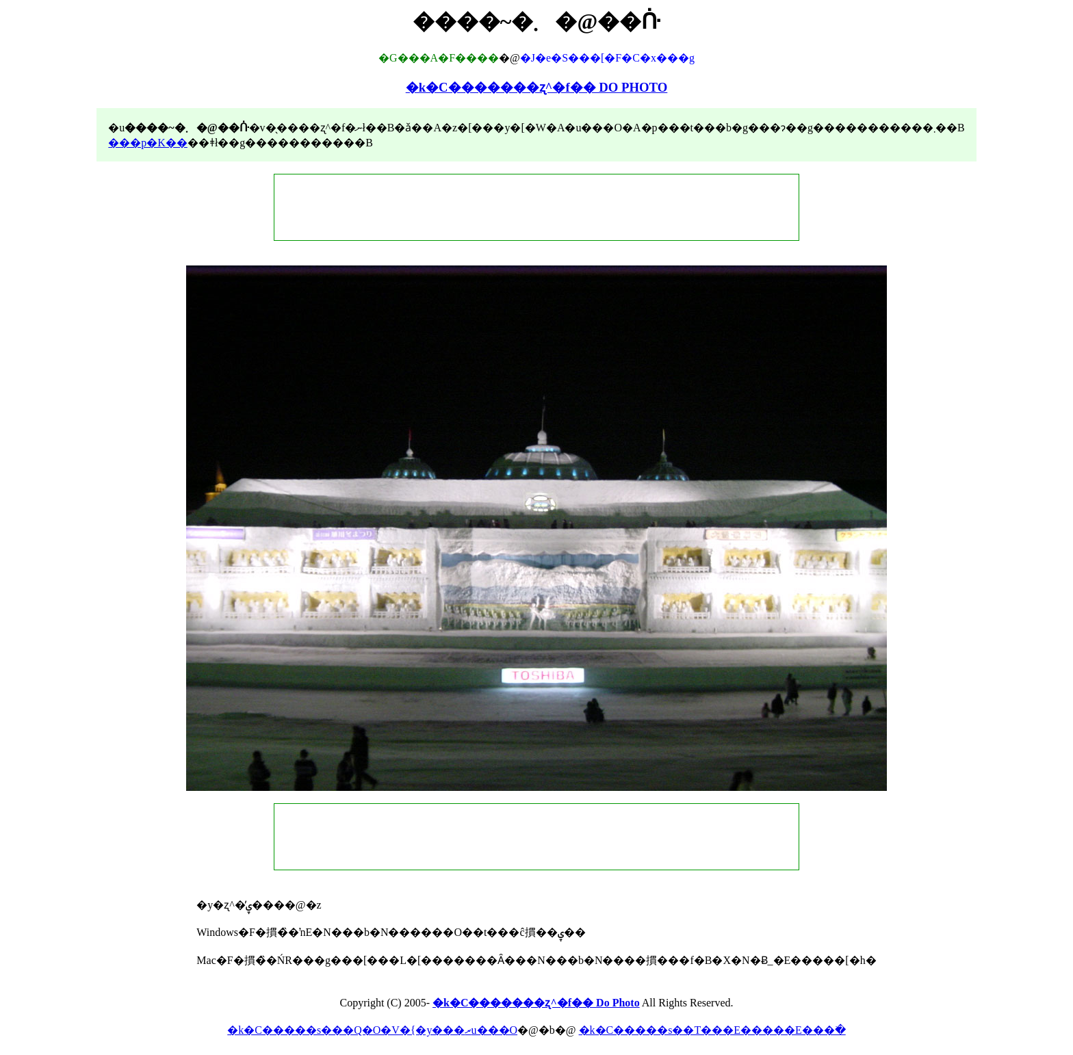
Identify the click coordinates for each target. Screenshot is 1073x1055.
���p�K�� (148, 142)
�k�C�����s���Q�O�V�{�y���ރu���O (372, 1030)
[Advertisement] (536, 207)
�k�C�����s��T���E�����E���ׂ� (712, 1030)
